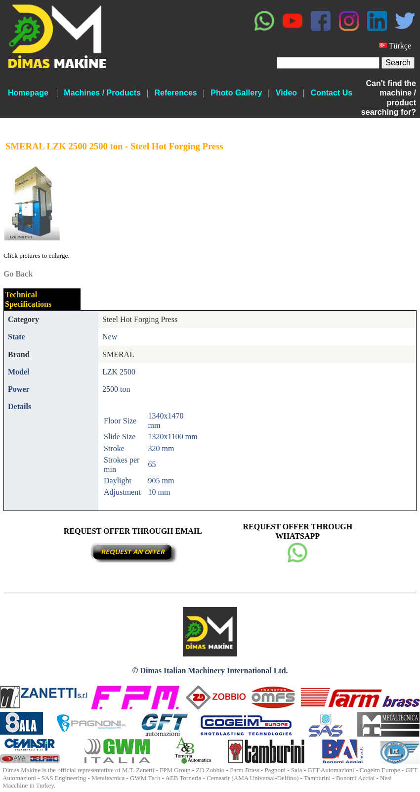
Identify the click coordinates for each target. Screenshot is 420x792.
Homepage (28, 93)
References (175, 93)
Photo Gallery (236, 93)
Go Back (18, 274)
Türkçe (400, 46)
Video (286, 93)
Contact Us (331, 93)
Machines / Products (102, 93)
